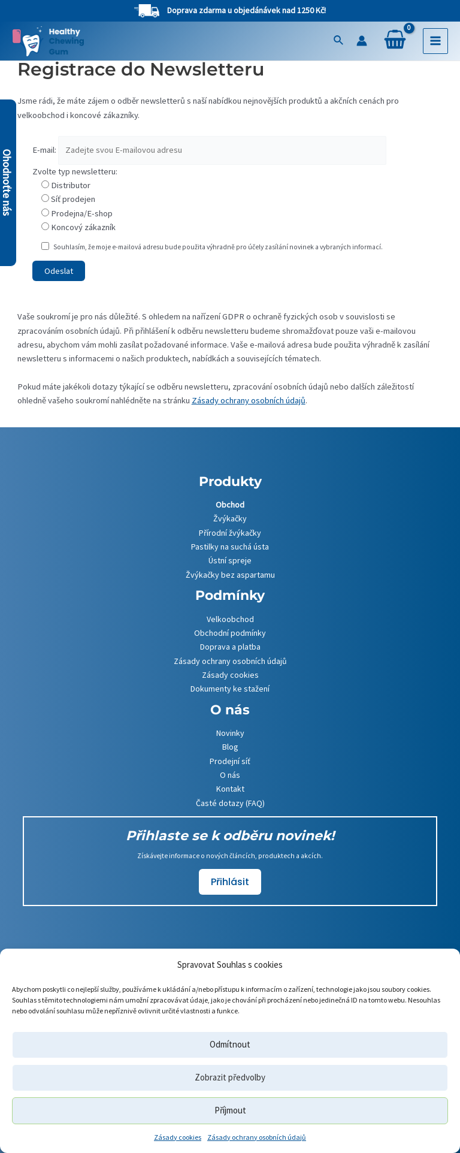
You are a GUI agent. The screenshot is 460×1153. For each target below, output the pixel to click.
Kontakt (230, 787)
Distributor (70, 185)
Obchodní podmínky (230, 631)
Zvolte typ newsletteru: (74, 171)
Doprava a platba (230, 645)
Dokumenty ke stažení (230, 687)
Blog (230, 745)
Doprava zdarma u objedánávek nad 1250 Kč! (246, 10)
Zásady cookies (177, 1137)
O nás (230, 773)
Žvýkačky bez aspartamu (230, 573)
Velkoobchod (230, 617)
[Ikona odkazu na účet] (361, 40)
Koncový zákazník (83, 227)
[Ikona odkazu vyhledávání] (339, 41)
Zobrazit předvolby (230, 1077)
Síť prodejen (73, 199)
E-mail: (44, 149)
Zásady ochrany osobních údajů (256, 1137)
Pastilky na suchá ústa (230, 545)
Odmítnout (230, 1044)
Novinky (230, 731)
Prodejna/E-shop (82, 213)
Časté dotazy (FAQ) (230, 801)
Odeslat (58, 270)
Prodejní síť (230, 759)
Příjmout (230, 1110)
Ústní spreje (230, 559)
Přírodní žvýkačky (230, 531)
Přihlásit (230, 881)
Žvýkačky (230, 517)
